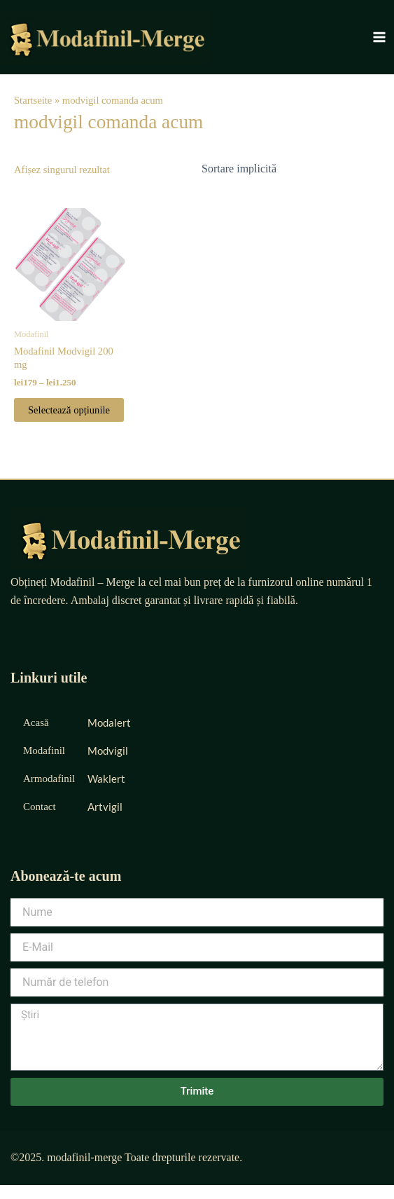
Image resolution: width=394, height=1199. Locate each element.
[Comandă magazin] (288, 168)
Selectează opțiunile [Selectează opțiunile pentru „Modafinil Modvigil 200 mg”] (69, 410)
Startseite (33, 100)
